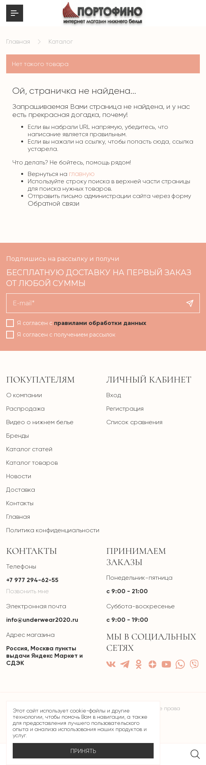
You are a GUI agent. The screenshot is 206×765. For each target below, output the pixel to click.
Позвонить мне (27, 591)
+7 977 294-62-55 (32, 580)
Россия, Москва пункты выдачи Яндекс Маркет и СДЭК (44, 656)
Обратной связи (53, 203)
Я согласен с (81, 323)
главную (82, 174)
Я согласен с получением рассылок (66, 334)
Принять (83, 751)
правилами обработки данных (100, 323)
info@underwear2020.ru (42, 619)
